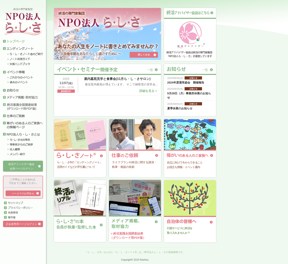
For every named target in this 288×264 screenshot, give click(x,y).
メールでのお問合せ (23, 193)
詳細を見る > (148, 91)
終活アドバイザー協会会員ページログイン (21, 166)
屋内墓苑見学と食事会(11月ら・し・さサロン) (117, 79)
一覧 (150, 69)
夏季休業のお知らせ (179, 108)
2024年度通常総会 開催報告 (185, 82)
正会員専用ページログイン (21, 224)
